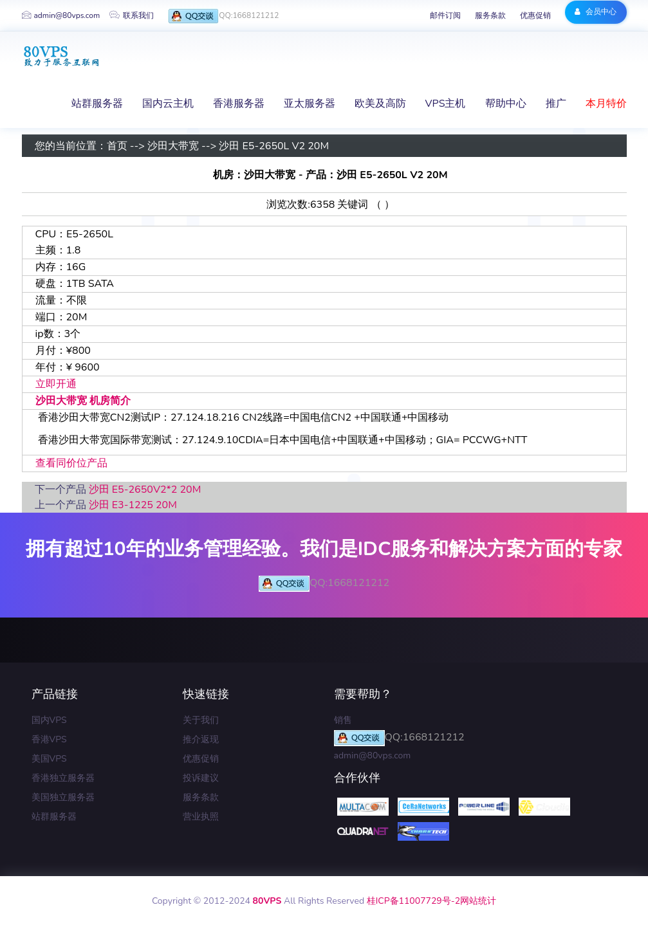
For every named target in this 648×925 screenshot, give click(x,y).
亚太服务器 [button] (309, 103)
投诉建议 (201, 778)
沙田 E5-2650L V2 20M (274, 146)
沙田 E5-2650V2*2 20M (145, 489)
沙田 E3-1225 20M (133, 505)
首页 (117, 146)
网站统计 (478, 901)
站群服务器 (54, 817)
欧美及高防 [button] (380, 103)
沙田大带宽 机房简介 (83, 401)
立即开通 (56, 384)
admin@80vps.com (61, 15)
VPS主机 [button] (445, 103)
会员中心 (595, 11)
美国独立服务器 (63, 797)
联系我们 (131, 15)
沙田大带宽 (173, 146)
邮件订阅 (445, 15)
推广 (556, 103)
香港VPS (49, 739)
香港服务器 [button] (238, 103)
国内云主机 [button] (168, 103)
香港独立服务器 (63, 778)
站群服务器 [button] (97, 103)
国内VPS (49, 720)
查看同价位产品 (71, 463)
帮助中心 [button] (505, 103)
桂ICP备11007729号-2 (413, 901)
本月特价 (606, 103)
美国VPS (49, 759)
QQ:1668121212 (223, 16)
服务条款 (490, 15)
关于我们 (201, 720)
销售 (343, 720)
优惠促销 (535, 15)
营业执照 (201, 817)
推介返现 (201, 739)
